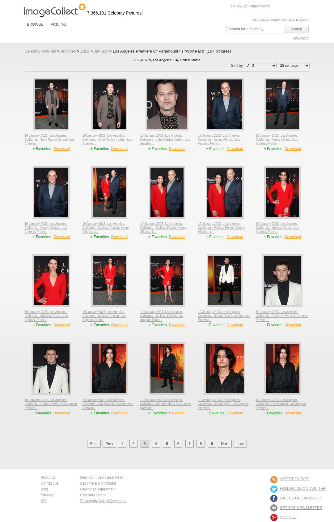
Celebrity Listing (93, 495)
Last (240, 444)
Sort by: (254, 65)
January (101, 51)
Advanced (301, 38)
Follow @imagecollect (250, 6)
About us (48, 477)
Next (225, 444)
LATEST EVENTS (295, 479)
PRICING (58, 24)
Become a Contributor (98, 483)
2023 (84, 51)
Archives (68, 51)
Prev (109, 444)
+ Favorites (42, 149)
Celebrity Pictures (40, 51)
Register (302, 20)
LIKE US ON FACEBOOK (301, 498)
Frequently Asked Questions (103, 501)
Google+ (289, 517)
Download (61, 149)
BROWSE (35, 24)
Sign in (286, 20)
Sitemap (47, 495)
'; (261, 65)
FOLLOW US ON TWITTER (303, 488)
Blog (44, 489)
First (93, 444)
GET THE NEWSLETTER (301, 508)
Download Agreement (98, 489)
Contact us (49, 483)
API (44, 501)
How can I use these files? (101, 477)
